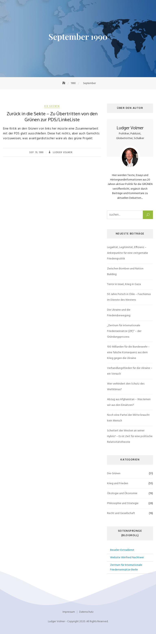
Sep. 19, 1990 (36, 152)
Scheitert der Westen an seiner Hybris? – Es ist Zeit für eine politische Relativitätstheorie (130, 436)
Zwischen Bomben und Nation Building (125, 271)
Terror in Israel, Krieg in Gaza (124, 284)
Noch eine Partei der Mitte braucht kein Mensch (128, 418)
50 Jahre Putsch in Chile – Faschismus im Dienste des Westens (129, 297)
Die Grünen (52, 106)
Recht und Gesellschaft (121, 513)
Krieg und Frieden (117, 483)
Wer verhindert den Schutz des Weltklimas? (125, 386)
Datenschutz (86, 612)
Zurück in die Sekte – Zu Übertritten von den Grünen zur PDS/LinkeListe (52, 116)
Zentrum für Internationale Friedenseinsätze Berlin (126, 567)
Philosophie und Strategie (123, 503)
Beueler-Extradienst (122, 550)
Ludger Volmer (62, 152)
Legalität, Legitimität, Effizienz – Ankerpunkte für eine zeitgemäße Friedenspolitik (127, 253)
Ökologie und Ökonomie (122, 493)
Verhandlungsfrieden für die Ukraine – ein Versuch (129, 371)
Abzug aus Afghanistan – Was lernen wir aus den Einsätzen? (129, 402)
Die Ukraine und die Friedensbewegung (118, 313)
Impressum (69, 612)
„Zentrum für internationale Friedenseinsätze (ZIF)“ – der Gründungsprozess (124, 331)
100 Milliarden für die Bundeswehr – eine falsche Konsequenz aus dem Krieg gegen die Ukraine (128, 353)
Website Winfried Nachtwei (127, 557)
